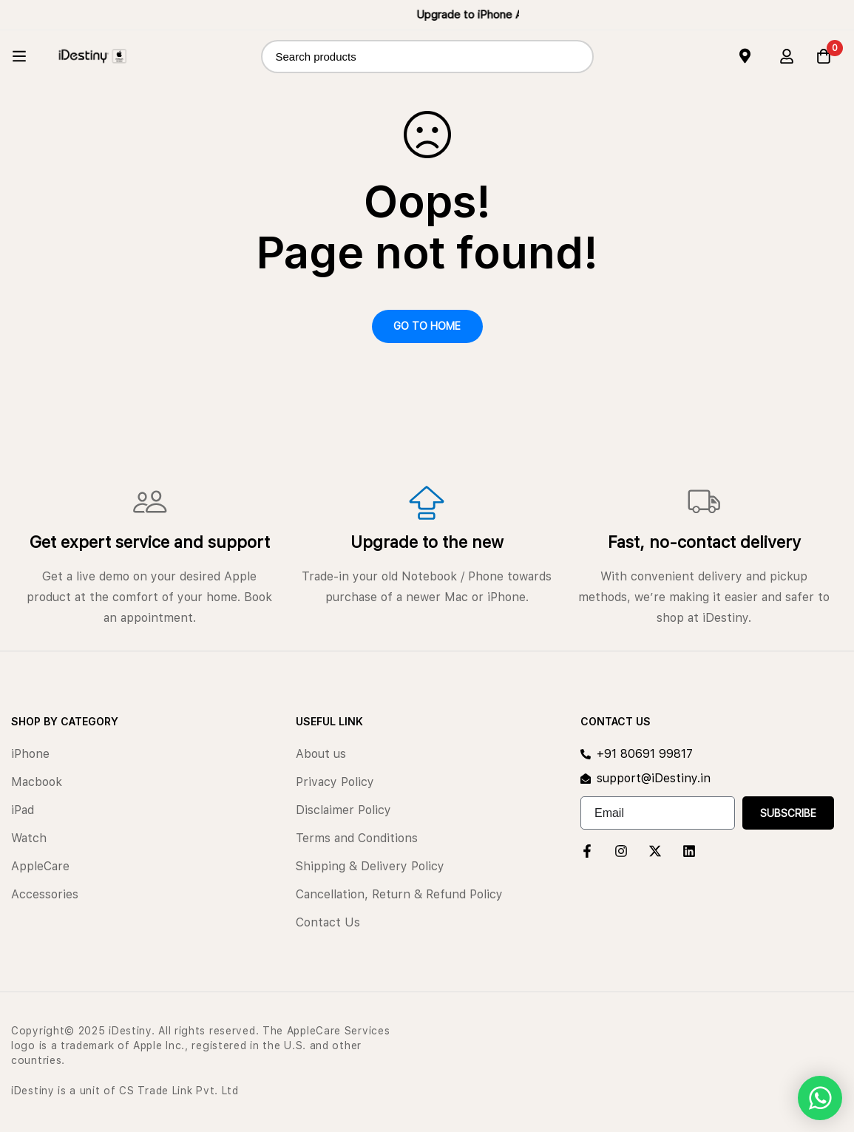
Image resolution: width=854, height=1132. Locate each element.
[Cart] (823, 56)
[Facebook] (587, 851)
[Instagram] (621, 851)
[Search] (577, 56)
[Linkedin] (689, 851)
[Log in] (786, 56)
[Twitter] (655, 851)
